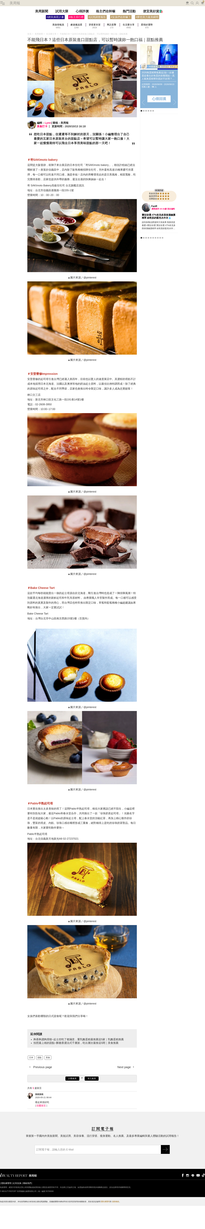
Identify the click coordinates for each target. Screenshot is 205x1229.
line (192, 1200)
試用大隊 (61, 36)
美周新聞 (41, 36)
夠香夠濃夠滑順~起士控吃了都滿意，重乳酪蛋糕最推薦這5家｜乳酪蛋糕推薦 (79, 1064)
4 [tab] (148, 135)
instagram (187, 1200)
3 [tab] (146, 135)
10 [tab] (162, 262)
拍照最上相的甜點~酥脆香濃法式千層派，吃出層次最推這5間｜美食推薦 (76, 1067)
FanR (154, 231)
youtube (198, 1200)
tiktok (203, 1200)
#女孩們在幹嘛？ (121, 42)
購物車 (202, 27)
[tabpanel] (159, 101)
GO (165, 1174)
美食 (48, 1082)
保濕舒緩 (159, 215)
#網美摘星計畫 (55, 42)
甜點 (39, 1082)
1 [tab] (141, 135)
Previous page (42, 1092)
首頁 (29, 59)
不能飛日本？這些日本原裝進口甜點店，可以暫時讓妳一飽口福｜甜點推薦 (94, 59)
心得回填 (159, 124)
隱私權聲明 (6, 1208)
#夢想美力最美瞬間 (147, 42)
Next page (124, 1092)
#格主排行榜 (76, 42)
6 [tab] (153, 135)
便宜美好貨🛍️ (153, 36)
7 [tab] (155, 262)
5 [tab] (151, 135)
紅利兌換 (17, 1208)
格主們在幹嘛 (105, 36)
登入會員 (92, 1103)
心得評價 (82, 36)
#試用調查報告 (97, 42)
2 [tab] (143, 135)
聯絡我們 (27, 1208)
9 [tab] (160, 262)
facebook (182, 1200)
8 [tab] (158, 262)
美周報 (14, 28)
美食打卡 (42, 151)
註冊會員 (72, 1103)
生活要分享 (51, 59)
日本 (31, 1082)
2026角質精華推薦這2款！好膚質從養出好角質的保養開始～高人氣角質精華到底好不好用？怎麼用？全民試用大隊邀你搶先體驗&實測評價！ (158, 100)
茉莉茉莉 (39, 1119)
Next (174, 127)
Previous (143, 127)
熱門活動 (129, 36)
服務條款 (115, 1226)
